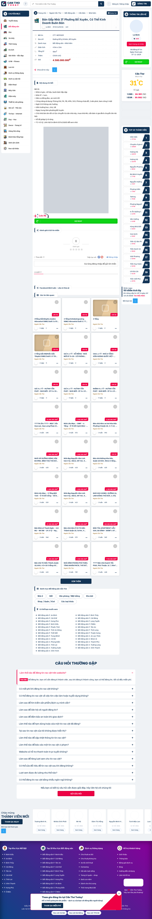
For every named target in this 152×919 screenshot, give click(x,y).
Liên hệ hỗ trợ (124, 875)
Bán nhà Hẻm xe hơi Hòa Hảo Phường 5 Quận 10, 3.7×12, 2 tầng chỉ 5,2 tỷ (105, 424)
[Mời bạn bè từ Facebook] (135, 300)
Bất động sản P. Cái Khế (47, 618)
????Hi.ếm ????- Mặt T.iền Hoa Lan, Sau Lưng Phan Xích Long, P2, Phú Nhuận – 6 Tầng (46, 424)
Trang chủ (42, 13)
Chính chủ (57, 55)
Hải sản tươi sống (88, 871)
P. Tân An (7, 871)
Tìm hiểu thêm (139, 295)
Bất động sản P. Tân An (87, 627)
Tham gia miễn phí (52, 905)
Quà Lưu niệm (86, 879)
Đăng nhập (112, 257)
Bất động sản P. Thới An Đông (50, 630)
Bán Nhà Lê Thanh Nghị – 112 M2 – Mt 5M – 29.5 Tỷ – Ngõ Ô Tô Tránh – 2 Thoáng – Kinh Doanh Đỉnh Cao (46, 529)
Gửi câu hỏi (76, 793)
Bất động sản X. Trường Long (89, 644)
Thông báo (123, 858)
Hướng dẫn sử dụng (127, 871)
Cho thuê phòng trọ (88, 858)
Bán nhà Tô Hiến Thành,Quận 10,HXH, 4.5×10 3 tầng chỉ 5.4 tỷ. (46, 564)
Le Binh (136, 34)
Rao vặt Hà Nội (59, 913)
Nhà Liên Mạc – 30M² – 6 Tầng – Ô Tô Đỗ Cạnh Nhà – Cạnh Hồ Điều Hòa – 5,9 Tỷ (75, 424)
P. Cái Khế (8, 875)
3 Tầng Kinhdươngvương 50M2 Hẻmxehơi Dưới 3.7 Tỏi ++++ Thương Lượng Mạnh (75, 320)
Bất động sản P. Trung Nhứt (49, 636)
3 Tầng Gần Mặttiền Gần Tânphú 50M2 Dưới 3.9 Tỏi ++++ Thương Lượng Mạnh (45, 354)
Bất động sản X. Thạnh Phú (88, 641)
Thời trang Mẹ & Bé (88, 887)
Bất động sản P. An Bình (47, 615)
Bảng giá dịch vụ (126, 862)
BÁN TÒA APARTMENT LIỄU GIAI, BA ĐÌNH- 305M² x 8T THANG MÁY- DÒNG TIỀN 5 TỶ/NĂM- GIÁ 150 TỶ (104, 529)
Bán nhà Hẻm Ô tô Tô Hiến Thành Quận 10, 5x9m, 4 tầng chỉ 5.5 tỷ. (74, 529)
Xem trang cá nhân (136, 44)
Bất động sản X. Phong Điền (49, 641)
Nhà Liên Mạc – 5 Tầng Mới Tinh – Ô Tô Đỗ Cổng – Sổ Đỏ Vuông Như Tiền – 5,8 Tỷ (46, 494)
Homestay (85, 867)
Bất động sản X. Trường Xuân (49, 647)
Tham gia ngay (12, 821)
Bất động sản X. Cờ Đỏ (47, 639)
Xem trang (41, 830)
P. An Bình (8, 858)
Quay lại (112, 13)
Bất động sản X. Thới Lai (47, 644)
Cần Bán (82, 13)
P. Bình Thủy (9, 862)
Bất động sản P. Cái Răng (88, 618)
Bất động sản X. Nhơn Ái (87, 639)
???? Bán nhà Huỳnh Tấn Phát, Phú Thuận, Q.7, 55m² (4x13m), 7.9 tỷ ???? (104, 564)
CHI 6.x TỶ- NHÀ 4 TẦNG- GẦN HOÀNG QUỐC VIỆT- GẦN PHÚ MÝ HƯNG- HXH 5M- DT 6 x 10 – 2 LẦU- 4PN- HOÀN (105, 354)
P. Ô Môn (7, 891)
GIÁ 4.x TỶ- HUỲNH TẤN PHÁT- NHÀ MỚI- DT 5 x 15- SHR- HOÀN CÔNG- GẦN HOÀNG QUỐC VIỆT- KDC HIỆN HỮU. (45, 389)
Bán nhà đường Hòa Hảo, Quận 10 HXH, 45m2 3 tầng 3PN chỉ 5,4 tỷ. (104, 459)
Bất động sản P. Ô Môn (87, 624)
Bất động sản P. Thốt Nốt (48, 633)
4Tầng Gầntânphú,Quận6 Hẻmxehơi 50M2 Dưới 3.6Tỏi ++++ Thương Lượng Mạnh (46, 320)
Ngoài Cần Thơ (55, 13)
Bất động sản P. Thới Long (88, 630)
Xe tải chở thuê (87, 862)
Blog (121, 867)
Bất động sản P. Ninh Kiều (48, 624)
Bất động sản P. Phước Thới (49, 627)
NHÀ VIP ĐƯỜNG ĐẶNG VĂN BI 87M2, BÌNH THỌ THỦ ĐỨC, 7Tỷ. (46, 459)
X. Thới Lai (8, 879)
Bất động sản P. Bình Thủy (88, 615)
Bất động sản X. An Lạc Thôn (89, 636)
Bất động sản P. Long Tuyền (89, 621)
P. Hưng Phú (9, 887)
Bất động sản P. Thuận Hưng (89, 633)
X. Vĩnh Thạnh (9, 883)
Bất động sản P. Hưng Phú (48, 621)
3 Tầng (96, 319)
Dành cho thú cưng (88, 883)
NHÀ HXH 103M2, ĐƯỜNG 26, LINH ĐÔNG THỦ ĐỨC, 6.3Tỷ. (105, 494)
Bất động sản (70, 13)
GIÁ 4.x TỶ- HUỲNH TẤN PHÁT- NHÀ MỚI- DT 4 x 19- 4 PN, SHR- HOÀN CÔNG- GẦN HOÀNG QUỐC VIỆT (76, 389)
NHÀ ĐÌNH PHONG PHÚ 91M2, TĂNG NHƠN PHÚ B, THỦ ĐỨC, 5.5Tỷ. (76, 564)
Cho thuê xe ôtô (87, 854)
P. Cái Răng (8, 867)
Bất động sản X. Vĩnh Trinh (48, 650)
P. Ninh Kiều (9, 854)
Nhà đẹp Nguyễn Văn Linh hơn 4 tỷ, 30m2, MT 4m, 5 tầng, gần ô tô (74, 459)
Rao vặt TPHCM (93, 913)
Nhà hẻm (92, 13)
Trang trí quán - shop (89, 875)
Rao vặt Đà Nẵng (76, 913)
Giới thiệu (123, 854)
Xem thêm (76, 581)
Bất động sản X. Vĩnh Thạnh (89, 647)
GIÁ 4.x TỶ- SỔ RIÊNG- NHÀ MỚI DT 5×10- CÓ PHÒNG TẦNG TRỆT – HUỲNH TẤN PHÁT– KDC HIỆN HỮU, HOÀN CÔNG (76, 354)
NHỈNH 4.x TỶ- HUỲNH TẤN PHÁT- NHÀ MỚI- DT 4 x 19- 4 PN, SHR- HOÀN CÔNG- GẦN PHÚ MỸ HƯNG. (105, 389)
